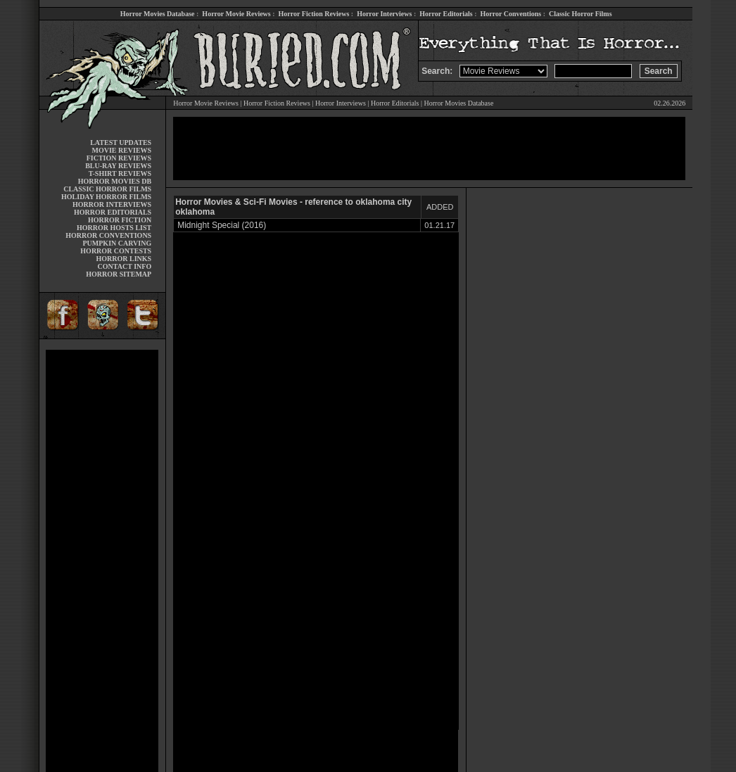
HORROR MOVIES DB (114, 181)
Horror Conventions (511, 14)
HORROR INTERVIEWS (111, 204)
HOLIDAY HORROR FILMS (106, 197)
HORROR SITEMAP (118, 274)
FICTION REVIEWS (119, 158)
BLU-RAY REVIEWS (118, 166)
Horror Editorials (445, 14)
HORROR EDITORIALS (112, 212)
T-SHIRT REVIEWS (120, 173)
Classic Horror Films (580, 14)
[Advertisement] (102, 561)
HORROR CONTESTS (115, 251)
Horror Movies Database (157, 14)
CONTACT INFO (125, 266)
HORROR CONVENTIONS (108, 235)
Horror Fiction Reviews (314, 14)
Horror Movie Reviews (236, 14)
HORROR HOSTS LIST (114, 228)
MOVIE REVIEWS (121, 150)
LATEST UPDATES (120, 142)
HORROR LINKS (124, 258)
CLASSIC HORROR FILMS (107, 189)
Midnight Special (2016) (221, 225)
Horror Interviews (384, 14)
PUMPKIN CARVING (116, 243)
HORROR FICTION (119, 220)
